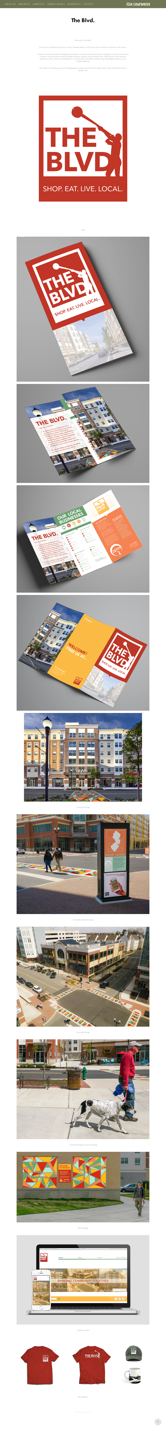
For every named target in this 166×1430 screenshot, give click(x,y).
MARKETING (38, 4)
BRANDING (24, 4)
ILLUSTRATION (74, 4)
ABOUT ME (10, 4)
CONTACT (88, 4)
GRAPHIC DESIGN (56, 4)
